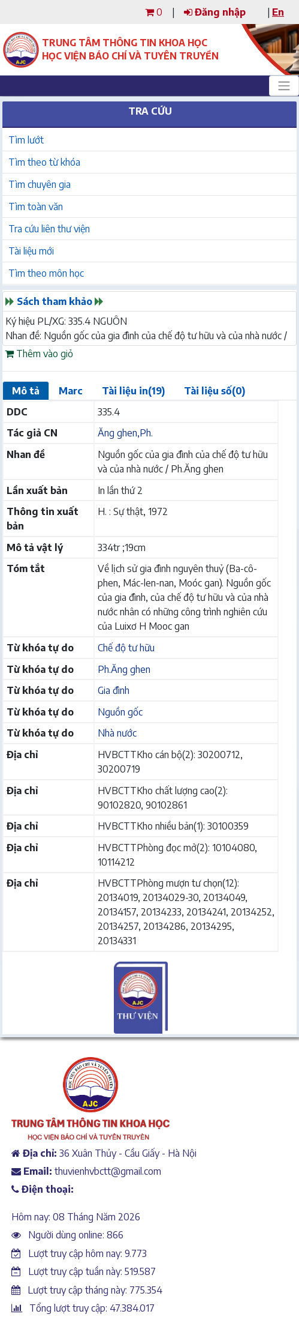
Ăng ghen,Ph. (125, 433)
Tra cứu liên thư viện (49, 229)
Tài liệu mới (31, 251)
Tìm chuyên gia (39, 184)
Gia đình (113, 690)
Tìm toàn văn (35, 206)
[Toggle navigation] (284, 86)
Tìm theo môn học (46, 273)
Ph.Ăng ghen (124, 669)
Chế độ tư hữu (126, 648)
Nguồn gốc (120, 712)
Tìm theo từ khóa (44, 162)
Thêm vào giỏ (39, 354)
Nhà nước (117, 733)
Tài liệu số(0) (214, 391)
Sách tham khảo (54, 301)
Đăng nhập (215, 12)
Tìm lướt (26, 140)
